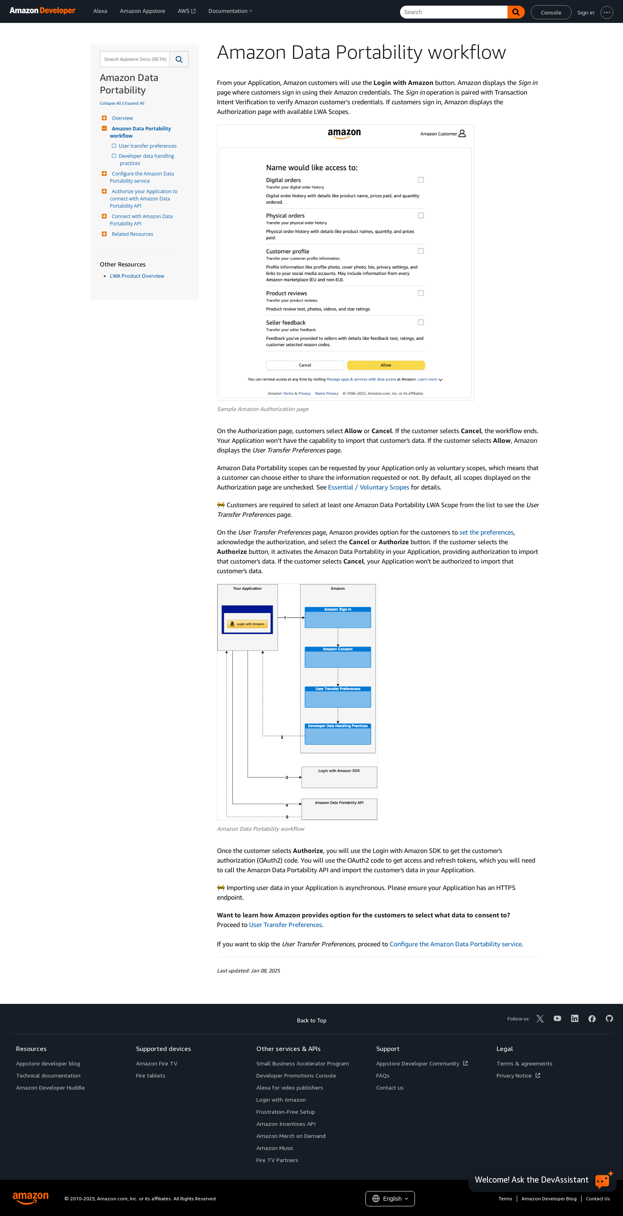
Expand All (134, 103)
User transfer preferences (148, 145)
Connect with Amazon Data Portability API (142, 220)
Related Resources (131, 234)
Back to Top (311, 1020)
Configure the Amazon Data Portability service (142, 177)
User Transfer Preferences (285, 925)
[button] (179, 59)
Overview (121, 118)
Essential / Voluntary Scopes (368, 487)
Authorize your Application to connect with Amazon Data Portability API (144, 198)
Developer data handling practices (147, 160)
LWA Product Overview (137, 276)
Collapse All (110, 103)
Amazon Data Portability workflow (141, 132)
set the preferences (487, 532)
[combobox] (134, 59)
